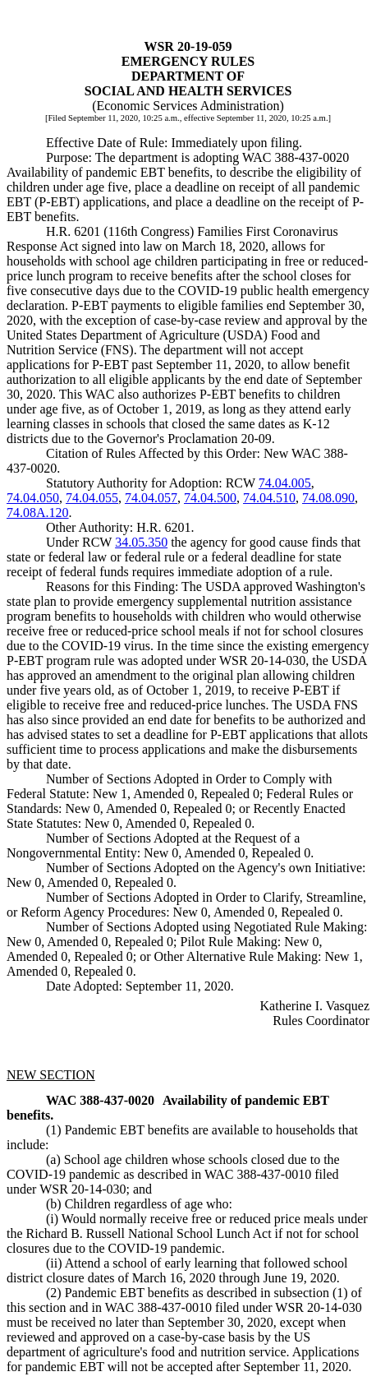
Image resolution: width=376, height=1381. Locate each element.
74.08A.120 (38, 513)
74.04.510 (269, 498)
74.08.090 (328, 498)
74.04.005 (285, 483)
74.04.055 (92, 498)
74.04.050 (33, 498)
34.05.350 (141, 542)
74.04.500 (210, 498)
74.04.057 (151, 498)
